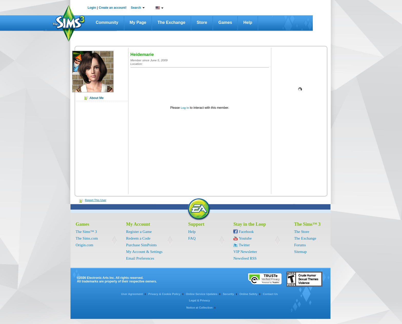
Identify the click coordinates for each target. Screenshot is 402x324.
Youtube (245, 238)
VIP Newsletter (245, 252)
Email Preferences (140, 258)
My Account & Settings (144, 252)
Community (107, 22)
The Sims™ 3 (86, 232)
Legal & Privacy (199, 300)
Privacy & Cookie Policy (164, 294)
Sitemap (300, 252)
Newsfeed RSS (244, 258)
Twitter (244, 245)
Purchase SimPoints (141, 245)
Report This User (95, 200)
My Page (138, 22)
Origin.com (84, 245)
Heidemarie (142, 54)
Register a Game (139, 232)
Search (136, 7)
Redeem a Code (138, 238)
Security (228, 294)
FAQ (192, 238)
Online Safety (248, 294)
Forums (300, 245)
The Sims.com (87, 238)
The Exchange (171, 22)
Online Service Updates (201, 294)
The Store (301, 232)
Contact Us (270, 294)
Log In (185, 107)
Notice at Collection (199, 307)
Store (202, 22)
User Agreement (132, 294)
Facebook (246, 232)
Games (225, 22)
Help (247, 22)
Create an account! (112, 7)
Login (92, 7)
